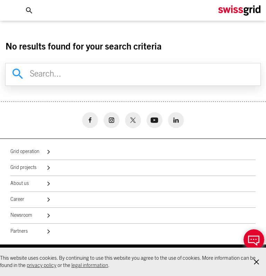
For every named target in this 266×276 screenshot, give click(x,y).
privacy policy (41, 265)
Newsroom (21, 215)
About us (19, 183)
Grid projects (23, 167)
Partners (19, 231)
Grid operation (24, 151)
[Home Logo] (239, 10)
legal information (89, 265)
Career (17, 199)
